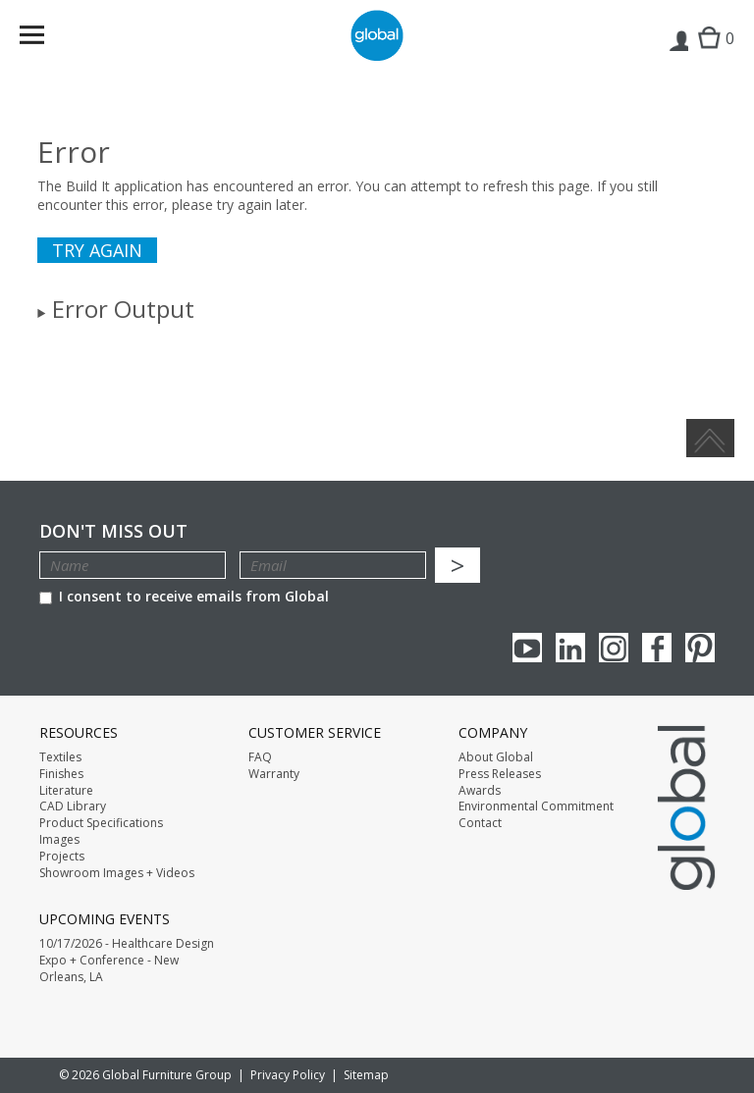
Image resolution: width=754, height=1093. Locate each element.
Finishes (61, 774)
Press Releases (499, 774)
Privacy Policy (287, 1075)
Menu (44, 38)
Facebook (657, 647)
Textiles (60, 757)
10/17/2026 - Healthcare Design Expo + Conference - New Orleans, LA (126, 960)
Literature (66, 791)
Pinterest (700, 647)
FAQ (260, 757)
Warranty (273, 774)
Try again (97, 250)
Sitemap (366, 1075)
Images (59, 840)
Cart (711, 54)
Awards (479, 791)
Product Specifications (101, 823)
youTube (527, 647)
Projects (61, 856)
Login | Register (678, 55)
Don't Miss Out (113, 531)
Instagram (613, 647)
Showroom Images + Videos (116, 873)
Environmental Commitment (536, 806)
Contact (480, 823)
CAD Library (72, 806)
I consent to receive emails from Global (184, 596)
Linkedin (570, 647)
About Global (495, 757)
